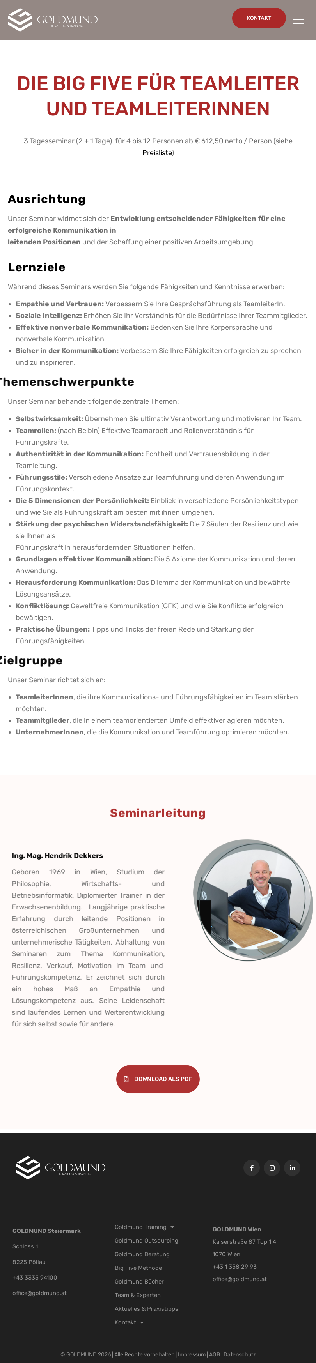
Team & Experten (138, 1295)
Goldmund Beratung (142, 1254)
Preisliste (238, 152)
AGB (214, 1354)
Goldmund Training (144, 1227)
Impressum (192, 1354)
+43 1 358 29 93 (235, 1266)
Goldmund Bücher (139, 1281)
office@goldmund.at (39, 1293)
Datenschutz (240, 1354)
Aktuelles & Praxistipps (146, 1308)
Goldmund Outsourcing (146, 1240)
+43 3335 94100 (34, 1277)
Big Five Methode (138, 1267)
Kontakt (129, 1322)
